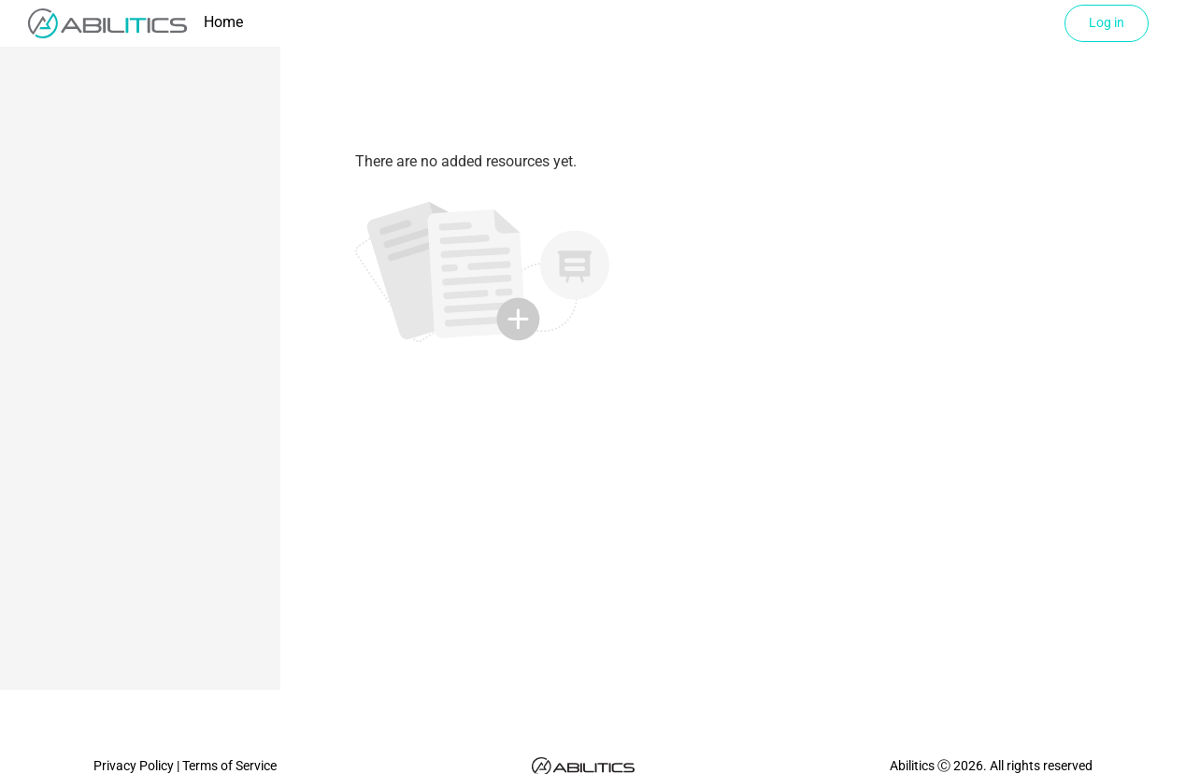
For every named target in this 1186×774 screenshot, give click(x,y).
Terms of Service (229, 765)
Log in (1106, 22)
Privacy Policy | (137, 765)
